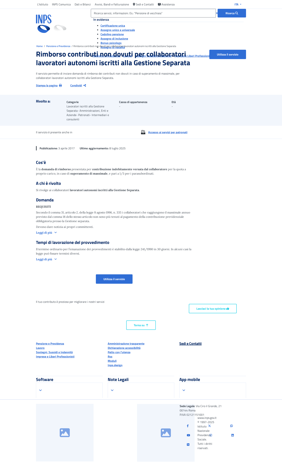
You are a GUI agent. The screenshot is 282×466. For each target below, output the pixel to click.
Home (39, 46)
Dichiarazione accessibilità (124, 348)
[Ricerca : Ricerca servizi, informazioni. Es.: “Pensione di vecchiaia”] (232, 13)
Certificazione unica (113, 25)
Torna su (141, 325)
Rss (110, 356)
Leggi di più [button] (44, 232)
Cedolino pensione (112, 34)
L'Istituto (42, 4)
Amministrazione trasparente (126, 343)
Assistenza (166, 4)
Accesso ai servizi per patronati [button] (167, 132)
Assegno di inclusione (114, 38)
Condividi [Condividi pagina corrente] (78, 85)
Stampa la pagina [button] (49, 85)
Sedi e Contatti (143, 4)
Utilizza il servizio (227, 54)
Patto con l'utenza (119, 352)
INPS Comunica (61, 4)
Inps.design (115, 365)
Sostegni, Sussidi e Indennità (54, 352)
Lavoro (40, 348)
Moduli (112, 361)
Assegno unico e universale (118, 30)
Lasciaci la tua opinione (212, 308)
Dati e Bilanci (83, 4)
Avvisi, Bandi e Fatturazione (112, 4)
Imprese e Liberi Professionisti (55, 356)
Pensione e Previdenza (58, 46)
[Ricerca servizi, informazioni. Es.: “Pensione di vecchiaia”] (153, 13)
